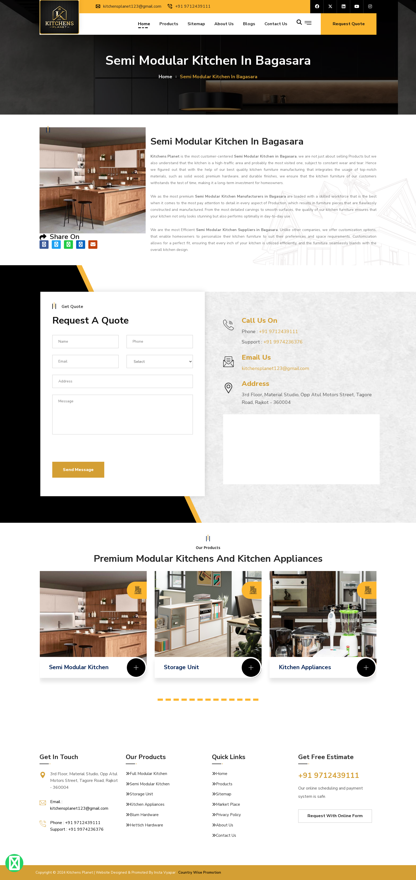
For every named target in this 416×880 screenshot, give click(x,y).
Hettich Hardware (146, 825)
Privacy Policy (228, 814)
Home (144, 24)
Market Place (228, 804)
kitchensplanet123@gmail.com (128, 6)
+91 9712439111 (189, 6)
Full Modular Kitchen (148, 773)
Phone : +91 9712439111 (75, 823)
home (165, 76)
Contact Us (226, 835)
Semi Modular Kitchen (150, 784)
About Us (224, 24)
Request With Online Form (335, 816)
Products (168, 24)
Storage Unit (141, 794)
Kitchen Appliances (147, 804)
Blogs (249, 24)
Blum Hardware (144, 814)
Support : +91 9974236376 (77, 829)
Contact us (276, 24)
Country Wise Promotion (199, 872)
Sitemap (196, 24)
